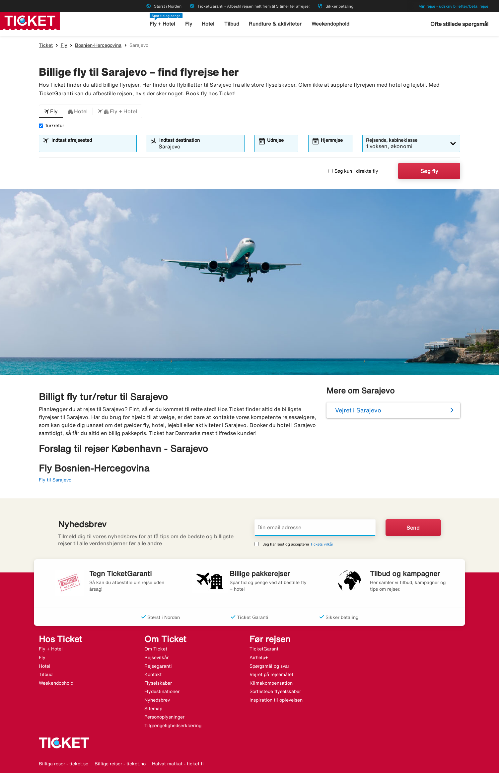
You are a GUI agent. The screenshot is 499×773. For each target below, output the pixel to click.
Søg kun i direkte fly (353, 171)
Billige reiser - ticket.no (120, 763)
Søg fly (429, 171)
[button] (51, 111)
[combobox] (92, 146)
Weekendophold (330, 23)
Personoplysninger (164, 717)
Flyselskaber (158, 683)
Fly (188, 23)
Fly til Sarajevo (55, 479)
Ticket (46, 45)
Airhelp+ (259, 657)
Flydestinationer (161, 691)
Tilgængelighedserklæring (172, 725)
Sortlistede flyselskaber (275, 691)
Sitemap (153, 708)
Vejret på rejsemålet (271, 674)
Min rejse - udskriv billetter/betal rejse (453, 6)
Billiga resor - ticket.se (63, 763)
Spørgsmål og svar (269, 666)
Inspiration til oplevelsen (276, 700)
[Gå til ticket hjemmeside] (30, 20)
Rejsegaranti (158, 666)
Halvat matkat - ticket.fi (178, 763)
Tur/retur (51, 125)
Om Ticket (155, 648)
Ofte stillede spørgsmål (459, 24)
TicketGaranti (265, 648)
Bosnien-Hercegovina (98, 45)
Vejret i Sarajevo (358, 410)
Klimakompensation (271, 683)
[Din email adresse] (315, 527)
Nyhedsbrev (157, 700)
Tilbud (231, 23)
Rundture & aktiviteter (275, 23)
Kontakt (153, 674)
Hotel (208, 23)
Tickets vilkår (321, 544)
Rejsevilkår (156, 657)
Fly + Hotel (162, 23)
